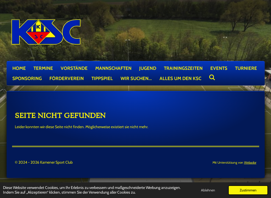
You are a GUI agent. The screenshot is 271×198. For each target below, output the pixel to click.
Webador (250, 162)
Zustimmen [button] (248, 190)
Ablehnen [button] (208, 190)
